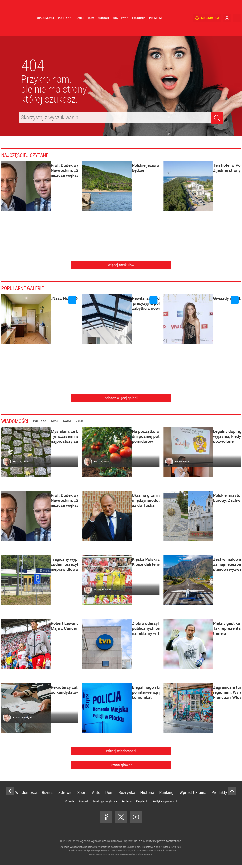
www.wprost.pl (127, 854)
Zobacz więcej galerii (121, 398)
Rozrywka (120, 30)
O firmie (69, 801)
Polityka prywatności (165, 801)
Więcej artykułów (121, 265)
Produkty (219, 792)
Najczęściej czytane (30, 154)
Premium (155, 30)
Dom (91, 30)
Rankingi (166, 792)
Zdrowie (104, 30)
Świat (73, 421)
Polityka (64, 30)
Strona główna (121, 765)
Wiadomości (45, 30)
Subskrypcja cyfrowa (105, 801)
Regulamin (142, 801)
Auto (96, 792)
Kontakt (83, 801)
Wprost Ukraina (192, 792)
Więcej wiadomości (121, 751)
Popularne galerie (27, 287)
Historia (147, 792)
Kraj (60, 421)
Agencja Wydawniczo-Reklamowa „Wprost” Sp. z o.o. (112, 841)
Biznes (79, 30)
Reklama (126, 801)
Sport (82, 792)
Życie (86, 421)
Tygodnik (138, 30)
